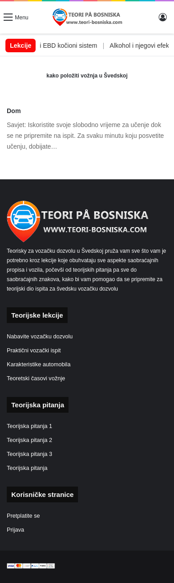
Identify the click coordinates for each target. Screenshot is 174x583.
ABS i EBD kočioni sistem (71, 45)
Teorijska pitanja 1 (29, 426)
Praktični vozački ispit (34, 350)
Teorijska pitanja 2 (29, 440)
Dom (14, 110)
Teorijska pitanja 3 (29, 454)
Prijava (15, 530)
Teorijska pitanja (27, 468)
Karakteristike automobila (38, 364)
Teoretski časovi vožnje (36, 378)
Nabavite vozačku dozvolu (40, 336)
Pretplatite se (23, 516)
